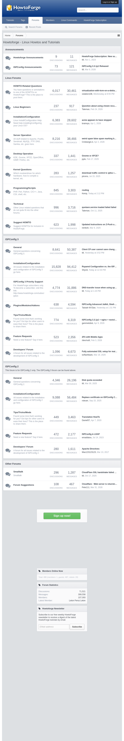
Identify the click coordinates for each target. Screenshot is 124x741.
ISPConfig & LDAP (91, 434)
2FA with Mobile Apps (92, 337)
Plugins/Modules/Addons (26, 305)
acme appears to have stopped (96, 120)
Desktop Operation (23, 153)
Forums (35, 20)
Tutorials (10, 20)
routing (85, 190)
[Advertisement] (62, 665)
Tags (23, 20)
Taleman (86, 109)
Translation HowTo (91, 417)
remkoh (85, 228)
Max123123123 (89, 452)
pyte (84, 159)
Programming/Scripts (24, 188)
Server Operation (22, 135)
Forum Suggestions (23, 485)
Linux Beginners (22, 107)
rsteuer (85, 400)
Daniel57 (86, 420)
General (17, 247)
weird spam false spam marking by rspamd (102, 138)
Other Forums (13, 463)
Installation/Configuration (26, 117)
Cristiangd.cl (87, 142)
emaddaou (87, 437)
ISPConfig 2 (12, 366)
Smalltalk (18, 471)
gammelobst (87, 323)
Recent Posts (35, 27)
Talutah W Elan (89, 308)
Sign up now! (62, 515)
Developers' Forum (23, 349)
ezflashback (87, 355)
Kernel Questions (22, 169)
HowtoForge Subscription (95, 20)
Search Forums (15, 27)
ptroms (85, 176)
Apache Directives (91, 449)
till (83, 253)
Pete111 (86, 487)
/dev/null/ (86, 340)
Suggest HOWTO (22, 222)
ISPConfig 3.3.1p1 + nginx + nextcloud (100, 320)
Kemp (84, 193)
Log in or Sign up (110, 2)
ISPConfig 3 (12, 239)
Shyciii (85, 270)
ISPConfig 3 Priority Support (28, 281)
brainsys (86, 123)
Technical (18, 204)
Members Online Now (52, 571)
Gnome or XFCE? (90, 156)
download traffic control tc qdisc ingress (101, 173)
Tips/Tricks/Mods (22, 315)
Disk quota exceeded (92, 380)
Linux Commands (69, 20)
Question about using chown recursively (101, 106)
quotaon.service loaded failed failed (99, 207)
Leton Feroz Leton (77, 600)
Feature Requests (22, 336)
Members (50, 20)
